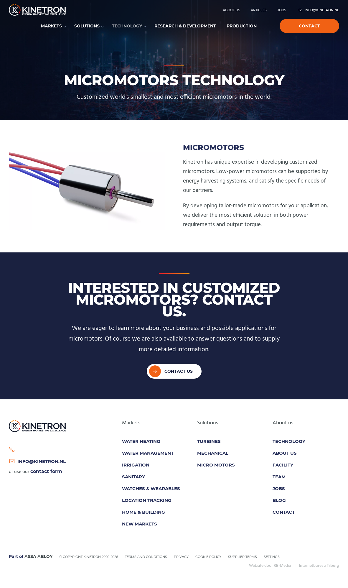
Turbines (209, 441)
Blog (279, 500)
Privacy (181, 557)
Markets (51, 26)
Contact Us (178, 371)
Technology (127, 26)
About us (231, 10)
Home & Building (143, 512)
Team (279, 476)
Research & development (185, 26)
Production (242, 26)
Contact (309, 26)
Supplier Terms (242, 557)
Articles (259, 10)
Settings (272, 557)
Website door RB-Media (270, 565)
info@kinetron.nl (318, 10)
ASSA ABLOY (38, 556)
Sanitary (133, 476)
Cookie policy (208, 557)
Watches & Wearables (151, 488)
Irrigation (135, 465)
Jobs (281, 10)
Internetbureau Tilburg (319, 565)
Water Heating (141, 441)
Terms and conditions (146, 557)
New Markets (139, 524)
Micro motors (216, 465)
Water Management (148, 453)
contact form (46, 471)
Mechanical (212, 453)
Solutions (87, 26)
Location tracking (146, 500)
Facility (283, 465)
